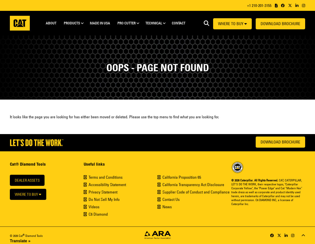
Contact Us (171, 199)
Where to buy (232, 23)
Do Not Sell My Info (104, 199)
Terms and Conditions (106, 177)
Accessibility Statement (107, 184)
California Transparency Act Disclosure (193, 184)
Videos (94, 206)
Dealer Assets (27, 180)
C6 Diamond (98, 214)
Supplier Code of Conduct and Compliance (196, 192)
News (167, 206)
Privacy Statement (103, 192)
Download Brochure (280, 23)
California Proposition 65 (181, 177)
